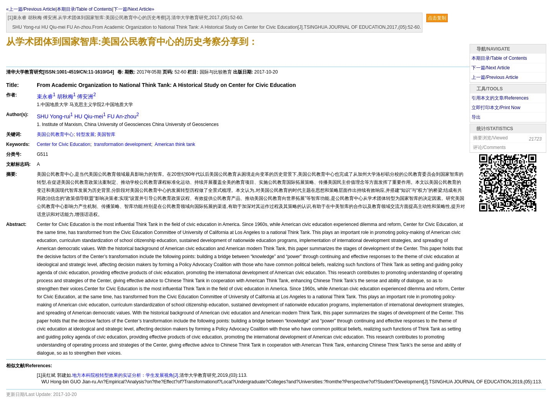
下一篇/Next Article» (133, 9)
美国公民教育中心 (55, 134)
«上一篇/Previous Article (31, 9)
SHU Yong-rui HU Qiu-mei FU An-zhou (88, 116)
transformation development (122, 144)
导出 (476, 117)
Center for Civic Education (63, 144)
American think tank (174, 144)
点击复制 (437, 18)
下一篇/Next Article (491, 67)
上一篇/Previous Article (495, 77)
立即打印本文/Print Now (496, 107)
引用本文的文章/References (500, 98)
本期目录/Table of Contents (84, 9)
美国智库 (106, 134)
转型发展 (85, 134)
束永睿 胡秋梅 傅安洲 (66, 96)
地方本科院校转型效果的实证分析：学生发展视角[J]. (125, 375)
